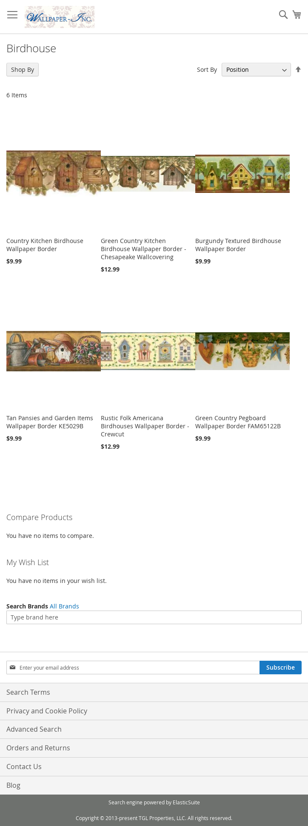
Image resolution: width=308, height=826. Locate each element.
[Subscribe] (281, 667)
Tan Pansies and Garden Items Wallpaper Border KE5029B (49, 422)
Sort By (207, 69)
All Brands (64, 606)
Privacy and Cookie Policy (46, 711)
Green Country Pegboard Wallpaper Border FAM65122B (238, 422)
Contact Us (24, 766)
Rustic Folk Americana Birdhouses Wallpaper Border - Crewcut (145, 426)
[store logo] (59, 17)
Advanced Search (34, 729)
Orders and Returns (38, 747)
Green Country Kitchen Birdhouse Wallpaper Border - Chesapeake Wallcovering (143, 249)
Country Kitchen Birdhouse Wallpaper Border (44, 245)
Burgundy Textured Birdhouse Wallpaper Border (238, 245)
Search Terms (28, 692)
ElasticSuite (186, 802)
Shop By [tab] (22, 69)
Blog (13, 785)
